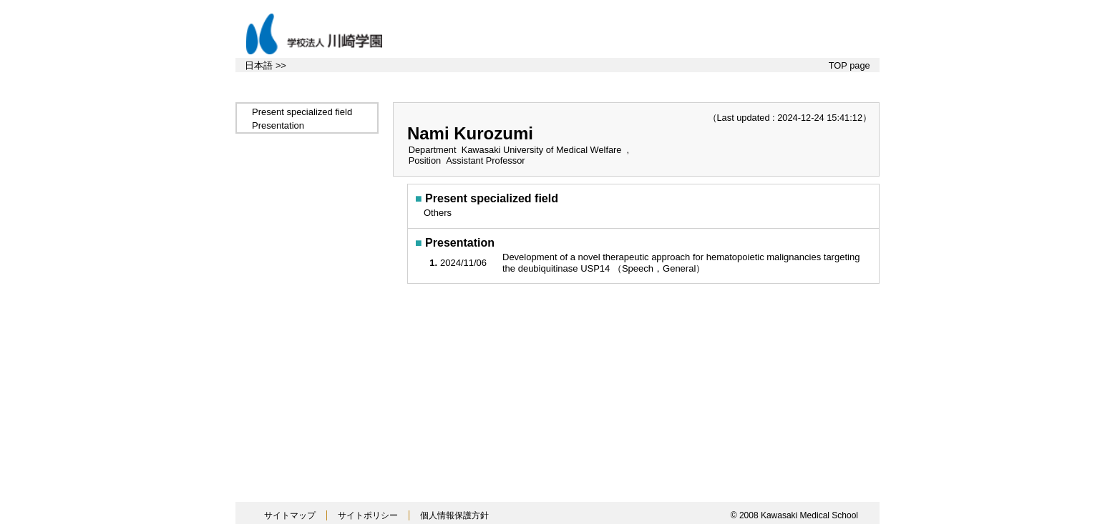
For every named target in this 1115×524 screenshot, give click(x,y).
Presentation (278, 125)
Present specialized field (302, 112)
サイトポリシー (368, 515)
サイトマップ (290, 515)
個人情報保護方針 (454, 515)
